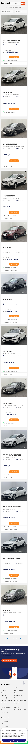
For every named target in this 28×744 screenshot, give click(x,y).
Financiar (3, 690)
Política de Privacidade (20, 700)
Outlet (3, 692)
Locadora (3, 695)
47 (17, 638)
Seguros (16, 692)
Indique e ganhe (18, 695)
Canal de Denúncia (6, 707)
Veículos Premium (18, 690)
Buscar (23, 3)
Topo (25, 682)
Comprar (3, 687)
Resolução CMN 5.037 (20, 709)
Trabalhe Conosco (5, 703)
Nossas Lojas (4, 698)
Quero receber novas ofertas (9, 660)
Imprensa (16, 707)
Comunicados (4, 709)
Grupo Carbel (4, 712)
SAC (15, 698)
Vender (16, 687)
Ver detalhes (14, 57)
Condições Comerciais (7, 700)
